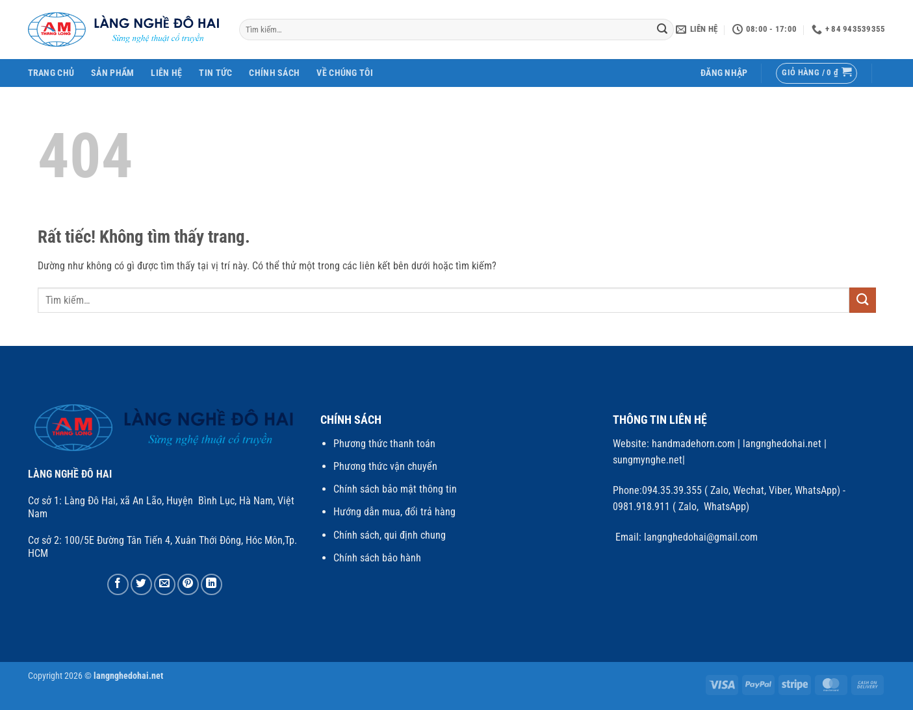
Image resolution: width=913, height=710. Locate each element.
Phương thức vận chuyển (385, 466)
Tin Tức (215, 73)
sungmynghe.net (647, 460)
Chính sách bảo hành (377, 558)
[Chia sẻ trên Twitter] (141, 584)
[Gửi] (662, 30)
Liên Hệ (166, 73)
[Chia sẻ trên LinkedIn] (211, 584)
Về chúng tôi (344, 73)
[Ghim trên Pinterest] (188, 584)
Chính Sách (274, 73)
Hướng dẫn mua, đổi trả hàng (394, 512)
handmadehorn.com (692, 443)
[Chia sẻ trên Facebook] (118, 584)
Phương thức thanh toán (384, 443)
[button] (724, 73)
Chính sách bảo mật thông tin (395, 489)
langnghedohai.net (782, 443)
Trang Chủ (51, 73)
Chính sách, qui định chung (389, 535)
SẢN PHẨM (112, 73)
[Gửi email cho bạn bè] (164, 584)
